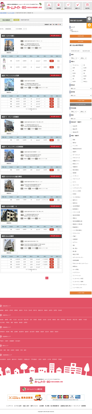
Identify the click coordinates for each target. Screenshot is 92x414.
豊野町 (16, 310)
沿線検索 (59, 8)
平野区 (7, 322)
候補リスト (77, 8)
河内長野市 (3, 359)
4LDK (74, 81)
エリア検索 (48, 8)
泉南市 (42, 331)
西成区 (40, 319)
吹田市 (50, 310)
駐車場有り (75, 209)
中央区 (85, 319)
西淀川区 (26, 319)
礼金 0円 (74, 126)
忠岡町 (16, 331)
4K (73, 78)
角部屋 (74, 173)
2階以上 (74, 218)
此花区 (2, 319)
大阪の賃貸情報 (3, 12)
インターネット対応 (77, 278)
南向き (74, 142)
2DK (84, 70)
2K (73, 70)
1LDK (84, 67)
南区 (25, 350)
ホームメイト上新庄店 (34, 389)
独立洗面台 (75, 170)
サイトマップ (77, 405)
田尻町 (7, 331)
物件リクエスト (68, 8)
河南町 (60, 359)
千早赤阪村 (34, 359)
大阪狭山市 (27, 359)
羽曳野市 (20, 359)
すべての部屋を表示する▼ (31, 109)
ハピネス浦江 (9, 36)
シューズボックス (77, 287)
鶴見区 (16, 322)
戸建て (74, 236)
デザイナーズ (76, 157)
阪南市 (27, 331)
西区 (58, 319)
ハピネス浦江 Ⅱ (10, 206)
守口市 (25, 310)
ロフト (74, 182)
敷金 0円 (74, 129)
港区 (11, 319)
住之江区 (20, 319)
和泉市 (56, 331)
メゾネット (75, 176)
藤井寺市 (14, 359)
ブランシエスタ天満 (12, 75)
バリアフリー (76, 272)
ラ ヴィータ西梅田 (12, 117)
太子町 (49, 359)
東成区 (21, 322)
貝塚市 (52, 331)
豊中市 (35, 310)
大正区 (15, 319)
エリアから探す (11, 12)
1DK (73, 67)
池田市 (6, 310)
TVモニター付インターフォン (80, 263)
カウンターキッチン (77, 257)
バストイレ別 (76, 212)
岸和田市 (2, 331)
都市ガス (74, 200)
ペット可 (74, 145)
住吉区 (44, 319)
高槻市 (46, 310)
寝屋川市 (40, 310)
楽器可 (74, 151)
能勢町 (2, 310)
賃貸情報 (83, 405)
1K (84, 64)
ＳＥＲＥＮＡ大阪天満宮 (13, 176)
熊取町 (37, 331)
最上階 (74, 251)
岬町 (12, 331)
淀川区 (49, 319)
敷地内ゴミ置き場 (77, 224)
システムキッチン (77, 188)
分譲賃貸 (74, 239)
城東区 (80, 319)
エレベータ (75, 185)
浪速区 (35, 319)
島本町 (60, 310)
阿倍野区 (63, 319)
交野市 (55, 310)
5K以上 (85, 81)
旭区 (12, 322)
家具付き (74, 203)
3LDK (84, 75)
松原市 (12, 350)
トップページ (9, 405)
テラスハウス (76, 233)
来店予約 (87, 8)
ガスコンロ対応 (76, 191)
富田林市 (54, 359)
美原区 (17, 350)
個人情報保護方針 (55, 405)
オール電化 (75, 269)
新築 (73, 139)
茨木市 (30, 310)
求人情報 (47, 405)
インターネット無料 (77, 281)
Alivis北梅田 (9, 236)
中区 (21, 350)
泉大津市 (32, 331)
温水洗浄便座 (76, 215)
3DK (73, 75)
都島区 (54, 319)
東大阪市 (17, 341)
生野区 (25, 322)
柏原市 (44, 359)
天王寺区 (2, 322)
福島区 (6, 319)
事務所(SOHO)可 (77, 148)
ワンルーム (75, 64)
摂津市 (11, 310)
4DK (84, 78)
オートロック (76, 154)
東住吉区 (69, 319)
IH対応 (74, 194)
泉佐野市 (21, 331)
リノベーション (76, 275)
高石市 (47, 331)
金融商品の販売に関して (66, 405)
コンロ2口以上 (76, 197)
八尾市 (39, 359)
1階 (73, 245)
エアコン (74, 242)
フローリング (76, 179)
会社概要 (41, 405)
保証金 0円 (75, 132)
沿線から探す (26, 405)
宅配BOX (75, 167)
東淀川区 (75, 319)
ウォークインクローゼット (79, 284)
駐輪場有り (75, 227)
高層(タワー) (75, 160)
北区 (31, 319)
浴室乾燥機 (75, 260)
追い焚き (74, 248)
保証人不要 (75, 254)
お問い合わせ (89, 27)
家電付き (74, 266)
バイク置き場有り (77, 230)
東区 (5, 350)
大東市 (6, 341)
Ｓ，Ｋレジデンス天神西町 (14, 147)
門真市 (2, 341)
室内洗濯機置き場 (77, 221)
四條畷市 (12, 341)
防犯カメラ (75, 163)
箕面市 (21, 310)
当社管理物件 (76, 206)
